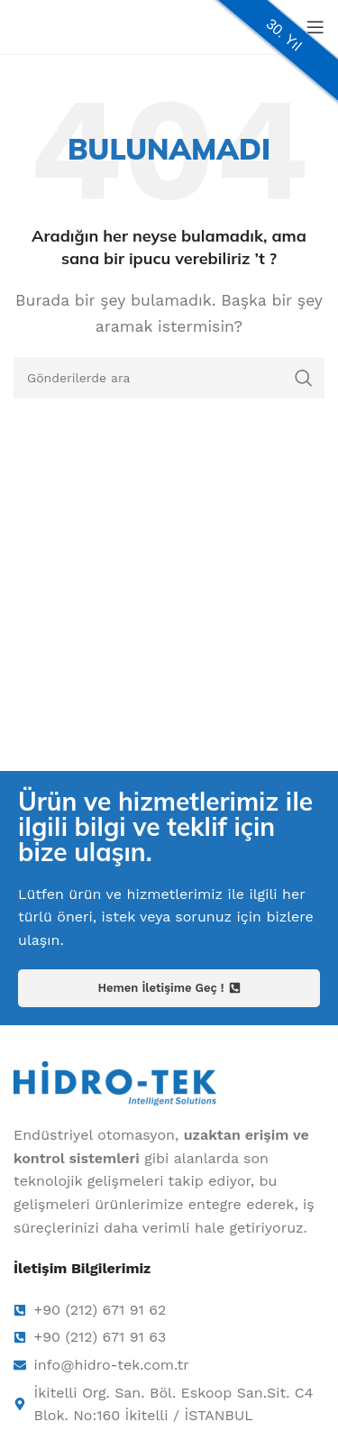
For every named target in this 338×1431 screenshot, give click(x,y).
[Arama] (169, 378)
